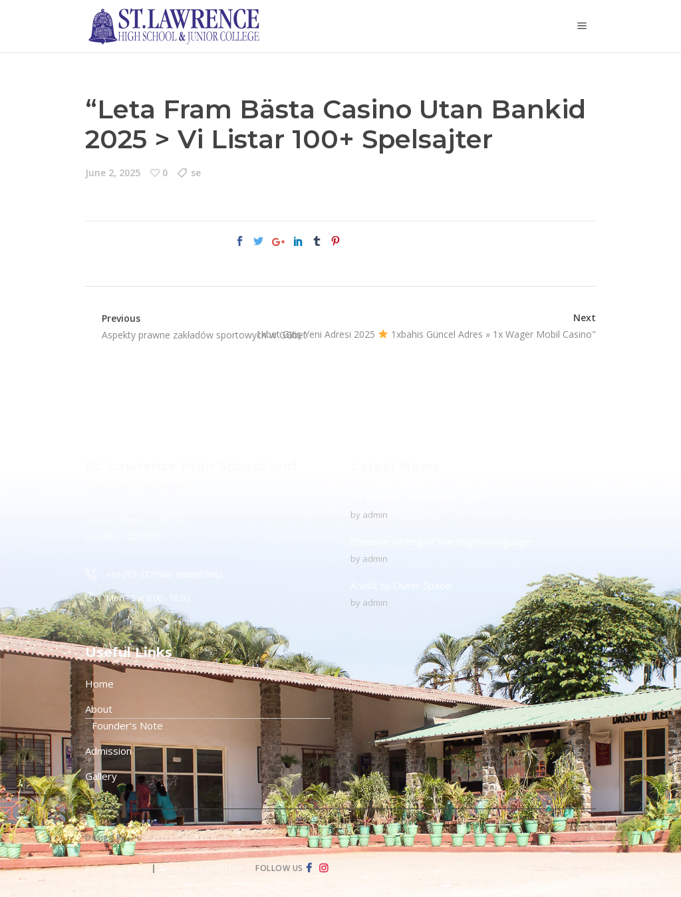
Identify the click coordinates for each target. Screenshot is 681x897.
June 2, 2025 (112, 172)
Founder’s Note (127, 725)
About (98, 708)
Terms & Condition (200, 868)
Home (99, 683)
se (196, 172)
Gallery (101, 776)
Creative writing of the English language (440, 541)
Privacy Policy (116, 868)
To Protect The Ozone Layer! (417, 497)
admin (375, 515)
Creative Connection (182, 837)
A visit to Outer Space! (401, 585)
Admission (108, 750)
